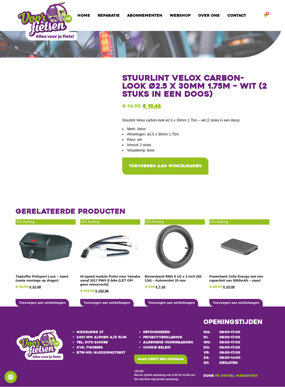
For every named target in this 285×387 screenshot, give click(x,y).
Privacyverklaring (162, 337)
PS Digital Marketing (236, 376)
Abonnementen (144, 15)
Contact (236, 15)
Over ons (209, 15)
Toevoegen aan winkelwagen (168, 166)
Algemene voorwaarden (168, 343)
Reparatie (109, 15)
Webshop (180, 15)
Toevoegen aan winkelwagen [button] (42, 303)
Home (83, 15)
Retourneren (156, 332)
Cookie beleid (157, 348)
